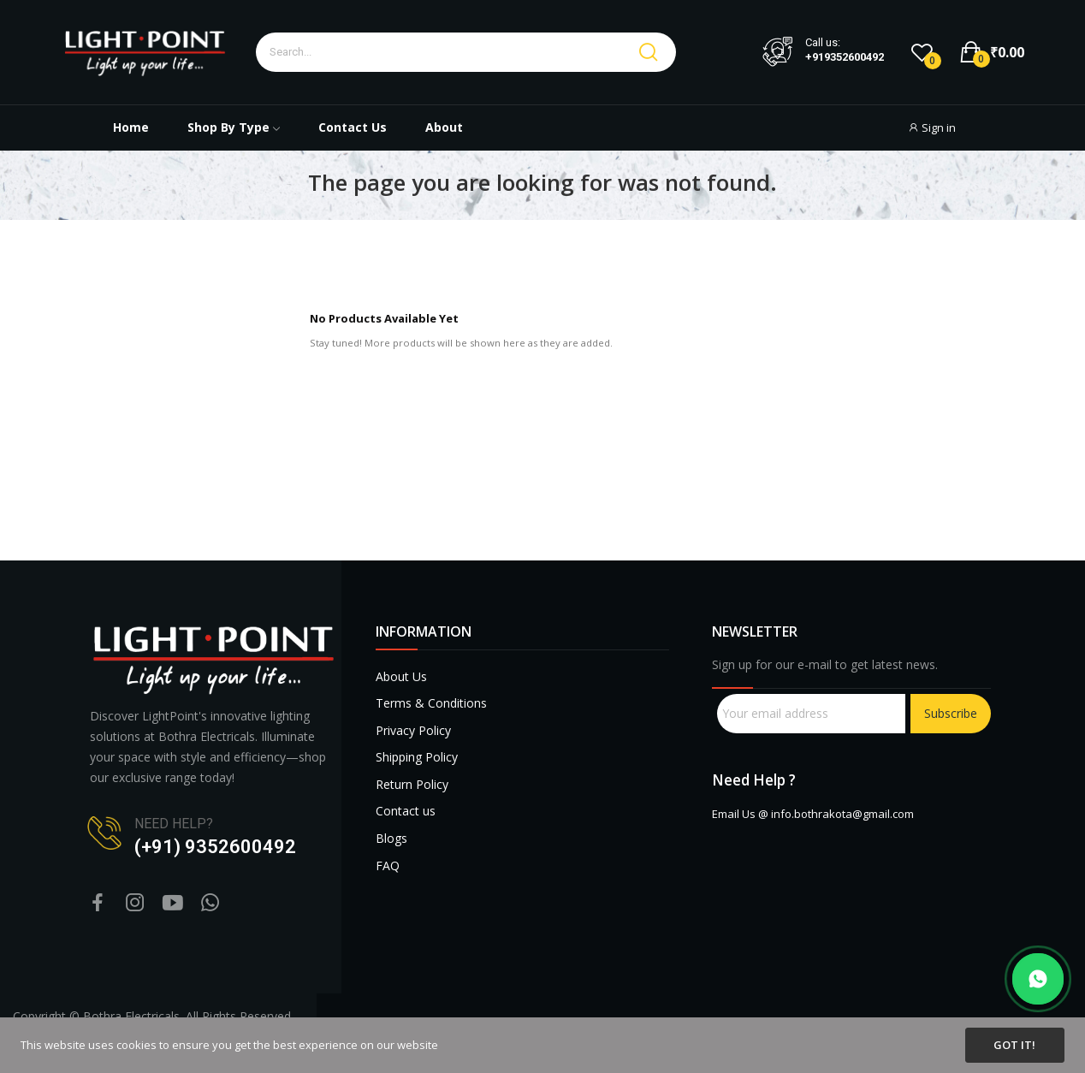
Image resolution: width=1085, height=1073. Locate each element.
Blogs (391, 838)
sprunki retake (718, 971)
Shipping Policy (417, 757)
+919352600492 (844, 57)
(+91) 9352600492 (215, 846)
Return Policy (412, 784)
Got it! (1014, 1044)
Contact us (406, 811)
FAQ (388, 865)
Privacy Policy (413, 730)
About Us (401, 676)
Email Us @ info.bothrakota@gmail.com (813, 813)
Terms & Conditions (431, 703)
